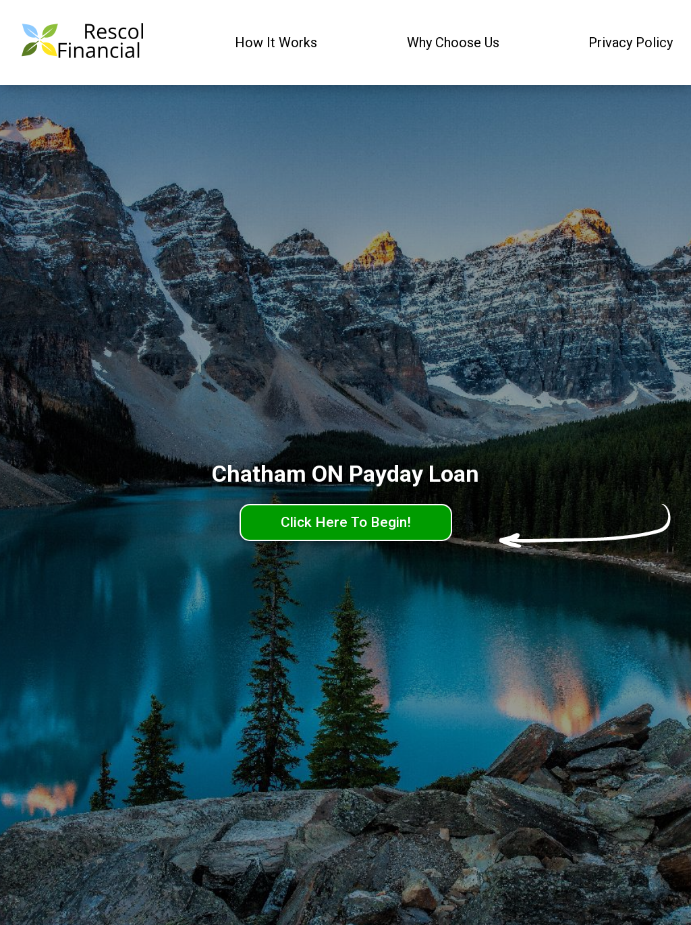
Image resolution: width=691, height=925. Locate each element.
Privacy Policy (630, 42)
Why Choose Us (453, 42)
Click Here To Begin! (346, 522)
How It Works (276, 42)
